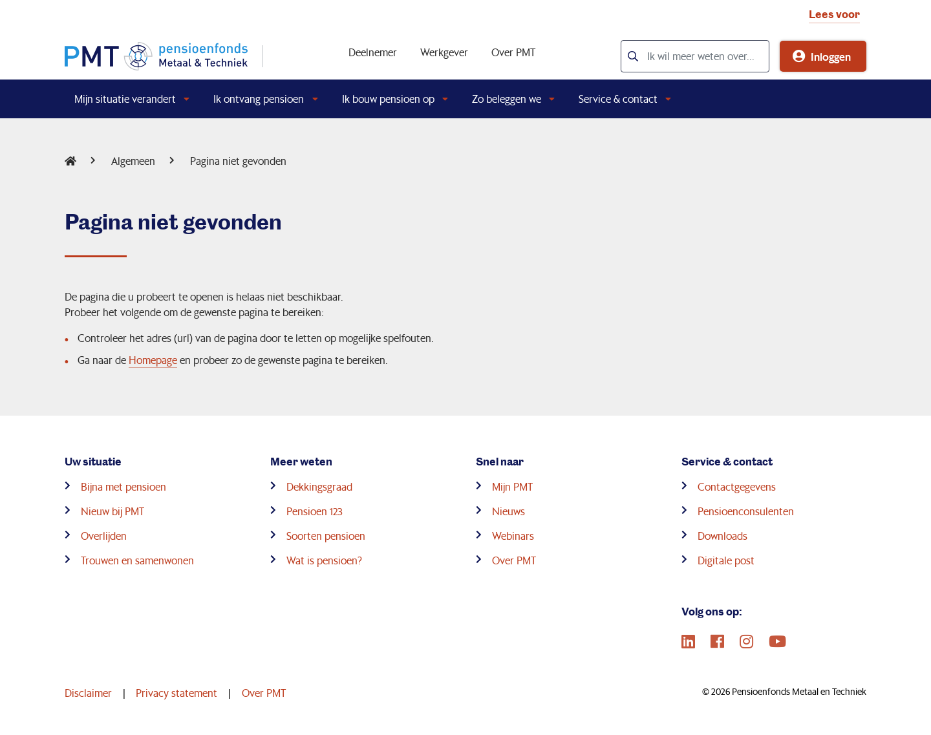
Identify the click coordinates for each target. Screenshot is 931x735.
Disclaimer (88, 692)
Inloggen (831, 56)
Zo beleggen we (506, 98)
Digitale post (726, 560)
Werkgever (444, 52)
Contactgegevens (737, 486)
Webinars (513, 535)
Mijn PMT (512, 486)
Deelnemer (372, 52)
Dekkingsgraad (319, 486)
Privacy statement (176, 692)
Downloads (722, 535)
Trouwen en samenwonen (137, 560)
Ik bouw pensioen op (388, 98)
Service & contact (618, 98)
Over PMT (513, 52)
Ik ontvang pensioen (258, 98)
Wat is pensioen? (324, 560)
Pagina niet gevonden (238, 160)
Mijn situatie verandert (125, 98)
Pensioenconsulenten (746, 511)
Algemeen (133, 160)
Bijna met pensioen (123, 486)
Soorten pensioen (325, 535)
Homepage (153, 360)
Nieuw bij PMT (112, 511)
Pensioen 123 (314, 511)
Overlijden (104, 535)
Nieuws (508, 511)
